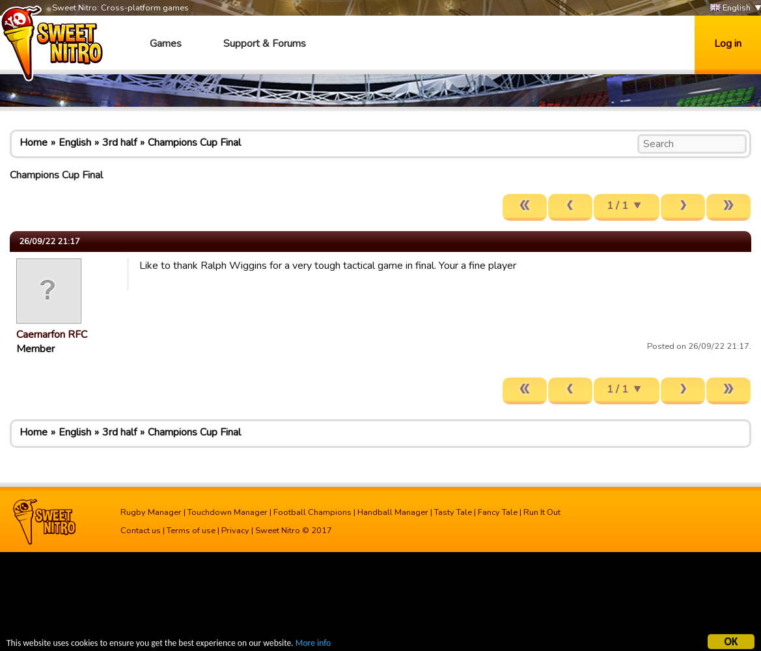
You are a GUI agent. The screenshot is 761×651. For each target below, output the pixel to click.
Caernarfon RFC (51, 334)
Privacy (235, 530)
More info (313, 644)
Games (166, 43)
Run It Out (541, 512)
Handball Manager (392, 512)
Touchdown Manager (227, 512)
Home (34, 142)
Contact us (140, 530)
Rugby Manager (151, 512)
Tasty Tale (453, 512)
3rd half (119, 142)
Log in (727, 43)
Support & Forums (264, 43)
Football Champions (312, 512)
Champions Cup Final (194, 142)
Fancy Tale (498, 512)
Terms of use (191, 530)
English (730, 8)
